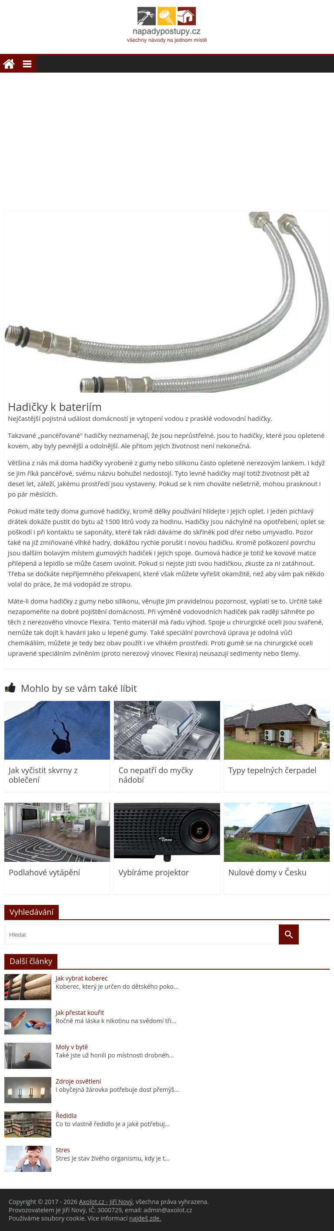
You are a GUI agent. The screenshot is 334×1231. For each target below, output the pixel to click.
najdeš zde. (145, 1218)
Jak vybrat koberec (82, 978)
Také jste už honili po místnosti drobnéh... (115, 1055)
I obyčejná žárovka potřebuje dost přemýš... (117, 1089)
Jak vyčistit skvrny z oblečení (43, 775)
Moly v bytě (72, 1047)
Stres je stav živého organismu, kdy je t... (113, 1158)
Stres (63, 1150)
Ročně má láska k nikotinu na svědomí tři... (116, 1021)
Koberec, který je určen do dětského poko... (117, 986)
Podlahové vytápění (44, 872)
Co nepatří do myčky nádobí (155, 775)
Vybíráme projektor (153, 872)
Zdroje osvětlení (78, 1081)
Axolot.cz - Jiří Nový (106, 1202)
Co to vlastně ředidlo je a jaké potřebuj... (113, 1124)
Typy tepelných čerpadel (272, 770)
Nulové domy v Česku (267, 872)
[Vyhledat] (289, 934)
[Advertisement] (167, 138)
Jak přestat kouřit (80, 1012)
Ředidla (66, 1115)
